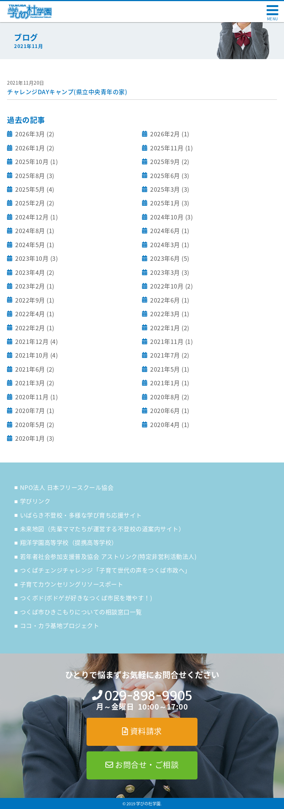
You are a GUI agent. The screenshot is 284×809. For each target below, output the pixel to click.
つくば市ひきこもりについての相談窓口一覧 (81, 611)
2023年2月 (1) (34, 285)
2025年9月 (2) (169, 161)
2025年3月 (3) (169, 189)
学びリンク (35, 500)
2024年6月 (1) (169, 230)
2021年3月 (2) (34, 382)
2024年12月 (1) (36, 216)
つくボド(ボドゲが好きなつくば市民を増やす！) (86, 597)
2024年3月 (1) (169, 244)
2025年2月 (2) (34, 202)
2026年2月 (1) (169, 133)
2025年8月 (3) (34, 175)
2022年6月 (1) (169, 300)
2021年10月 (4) (36, 355)
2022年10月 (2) (171, 285)
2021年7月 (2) (169, 355)
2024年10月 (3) (171, 216)
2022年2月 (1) (34, 327)
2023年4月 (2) (34, 272)
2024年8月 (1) (34, 230)
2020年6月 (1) (169, 410)
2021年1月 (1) (169, 382)
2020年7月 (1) (34, 410)
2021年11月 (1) (171, 341)
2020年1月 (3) (34, 438)
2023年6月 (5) (169, 258)
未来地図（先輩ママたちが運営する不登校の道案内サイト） (102, 528)
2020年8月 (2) (169, 396)
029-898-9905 (148, 696)
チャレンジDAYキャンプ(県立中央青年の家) (67, 91)
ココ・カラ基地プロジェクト (59, 625)
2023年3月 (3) (169, 272)
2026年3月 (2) (34, 133)
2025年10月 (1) (36, 161)
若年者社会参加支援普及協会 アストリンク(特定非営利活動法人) (108, 556)
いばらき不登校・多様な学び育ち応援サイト (81, 515)
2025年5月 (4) (34, 189)
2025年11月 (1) (171, 147)
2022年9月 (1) (34, 300)
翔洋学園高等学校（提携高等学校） (69, 542)
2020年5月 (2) (34, 424)
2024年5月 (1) (34, 244)
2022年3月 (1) (169, 313)
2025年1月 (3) (169, 202)
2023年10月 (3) (36, 258)
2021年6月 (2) (34, 369)
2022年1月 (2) (169, 327)
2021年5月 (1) (169, 369)
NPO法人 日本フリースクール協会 (67, 487)
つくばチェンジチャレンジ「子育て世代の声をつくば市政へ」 (105, 570)
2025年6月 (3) (169, 175)
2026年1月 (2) (34, 147)
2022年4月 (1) (34, 313)
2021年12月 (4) (36, 341)
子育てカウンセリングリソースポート (72, 584)
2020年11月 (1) (36, 396)
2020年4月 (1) (169, 424)
